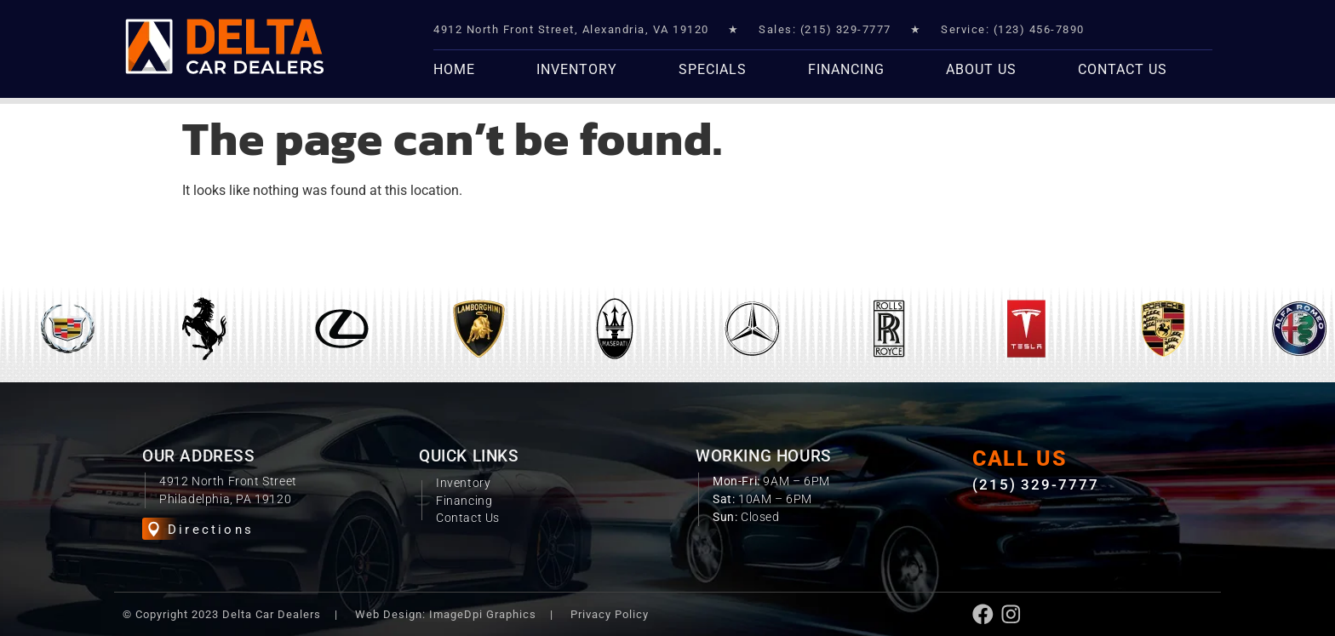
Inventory (576, 69)
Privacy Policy (609, 612)
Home (454, 69)
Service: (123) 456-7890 (1013, 29)
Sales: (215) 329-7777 (825, 29)
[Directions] (154, 529)
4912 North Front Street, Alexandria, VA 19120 (571, 29)
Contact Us (1122, 69)
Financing (846, 69)
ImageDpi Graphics (482, 612)
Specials (713, 69)
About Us (981, 69)
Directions (211, 529)
